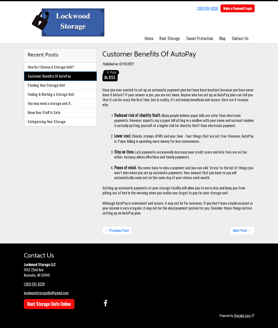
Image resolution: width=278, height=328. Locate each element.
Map (222, 38)
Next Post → (242, 230)
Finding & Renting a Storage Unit (51, 94)
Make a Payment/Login (237, 8)
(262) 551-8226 (207, 8)
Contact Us (240, 38)
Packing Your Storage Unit (46, 85)
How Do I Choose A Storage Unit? (51, 67)
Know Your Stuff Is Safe (44, 112)
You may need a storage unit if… (50, 103)
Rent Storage (169, 38)
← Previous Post (117, 230)
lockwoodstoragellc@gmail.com (46, 292)
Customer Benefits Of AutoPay (49, 76)
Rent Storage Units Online (49, 304)
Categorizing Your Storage (47, 121)
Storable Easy (244, 315)
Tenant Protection (199, 38)
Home (149, 38)
